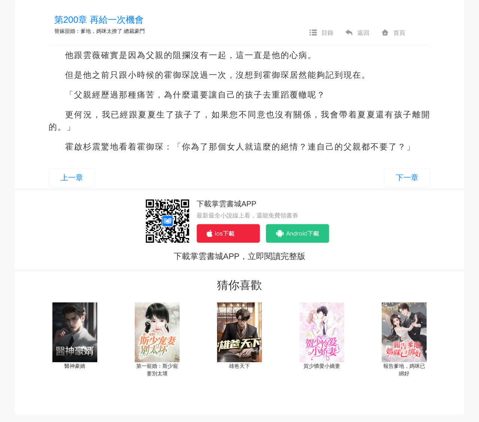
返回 (357, 32)
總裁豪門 (134, 31)
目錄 (321, 32)
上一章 (72, 177)
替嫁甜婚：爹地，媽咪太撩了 (88, 31)
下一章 (407, 177)
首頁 (393, 32)
